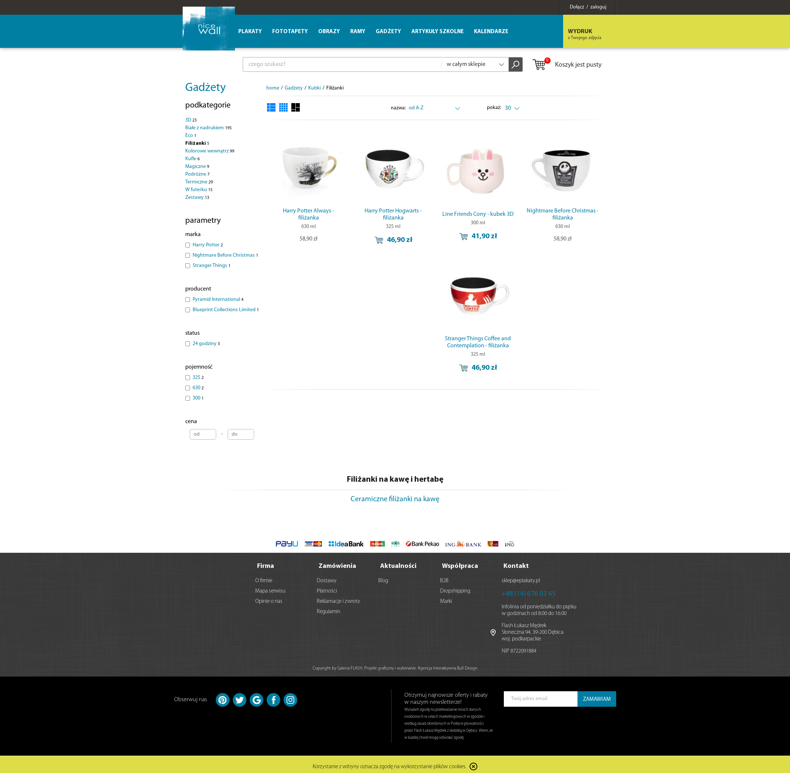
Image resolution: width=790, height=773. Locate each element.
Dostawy (327, 577)
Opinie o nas (268, 598)
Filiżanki (197, 143)
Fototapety (290, 32)
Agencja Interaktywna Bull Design (447, 665)
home (272, 88)
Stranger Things (212, 265)
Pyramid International (218, 299)
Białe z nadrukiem (208, 128)
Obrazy (329, 32)
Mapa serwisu (270, 588)
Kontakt (516, 562)
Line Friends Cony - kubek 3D (478, 214)
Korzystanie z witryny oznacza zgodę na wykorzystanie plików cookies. (390, 763)
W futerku (199, 190)
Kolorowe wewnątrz (209, 151)
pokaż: (494, 107)
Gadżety (205, 88)
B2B (444, 577)
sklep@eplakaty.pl (521, 577)
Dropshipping (455, 588)
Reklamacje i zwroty (338, 598)
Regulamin (328, 608)
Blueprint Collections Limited (226, 310)
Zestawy (197, 197)
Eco (190, 135)
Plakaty (250, 32)
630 (198, 388)
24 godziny (206, 344)
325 (198, 377)
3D (191, 120)
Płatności (327, 588)
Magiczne (197, 166)
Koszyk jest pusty (566, 65)
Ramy (357, 32)
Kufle (192, 159)
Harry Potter (208, 245)
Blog (383, 577)
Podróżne (197, 174)
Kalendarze (491, 32)
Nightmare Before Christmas (225, 255)
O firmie (263, 577)
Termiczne (199, 182)
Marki (446, 598)
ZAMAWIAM (597, 696)
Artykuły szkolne (437, 32)
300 (198, 398)
